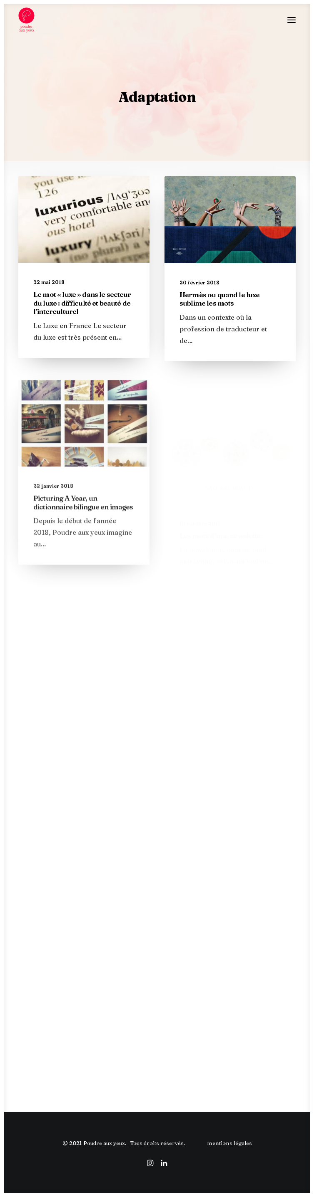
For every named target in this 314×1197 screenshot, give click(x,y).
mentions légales (229, 1143)
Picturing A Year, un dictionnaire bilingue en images (83, 524)
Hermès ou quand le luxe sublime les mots (219, 298)
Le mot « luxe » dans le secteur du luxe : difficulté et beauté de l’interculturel (82, 303)
